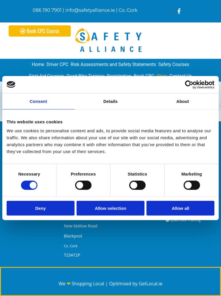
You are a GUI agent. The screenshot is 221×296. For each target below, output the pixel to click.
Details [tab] (110, 101)
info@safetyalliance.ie (90, 10)
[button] (40, 31)
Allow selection (110, 208)
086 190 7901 (47, 10)
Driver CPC (57, 64)
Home (38, 64)
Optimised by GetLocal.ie (135, 283)
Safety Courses (173, 64)
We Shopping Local (82, 283)
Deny (40, 208)
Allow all (180, 208)
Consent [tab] (38, 101)
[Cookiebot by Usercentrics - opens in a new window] (189, 84)
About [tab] (182, 101)
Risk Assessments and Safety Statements (113, 64)
